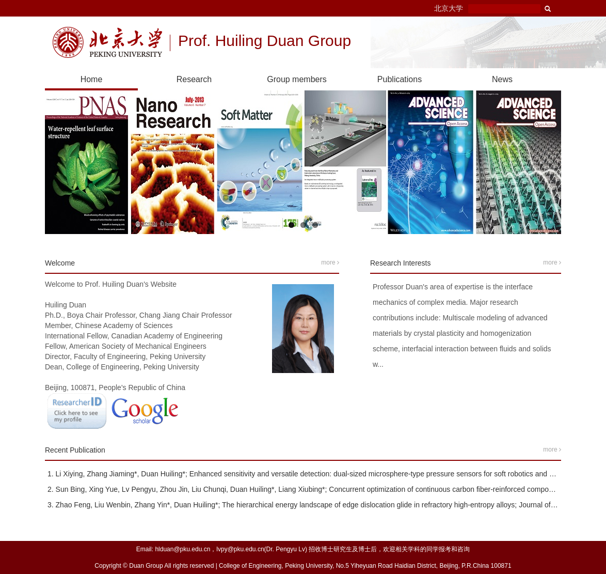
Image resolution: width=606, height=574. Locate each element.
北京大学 (448, 8)
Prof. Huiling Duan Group (264, 42)
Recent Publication (75, 450)
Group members (297, 79)
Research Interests (400, 263)
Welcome (60, 263)
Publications (399, 79)
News (502, 79)
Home (92, 79)
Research (194, 79)
